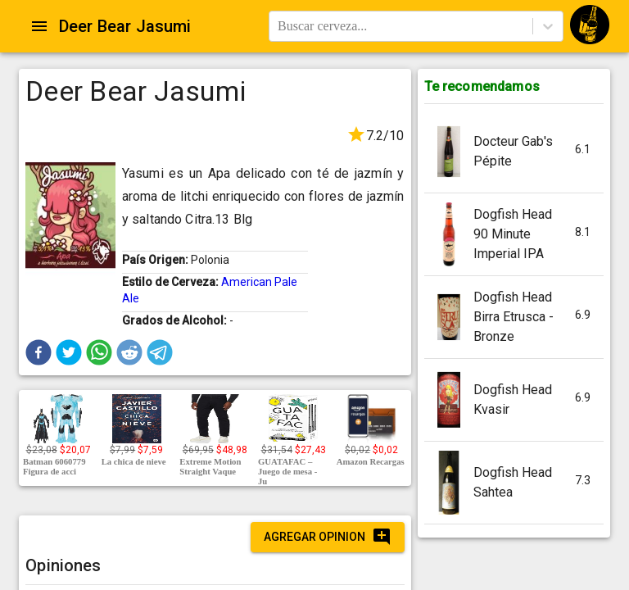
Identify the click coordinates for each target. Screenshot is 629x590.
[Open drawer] (39, 26)
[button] (38, 352)
